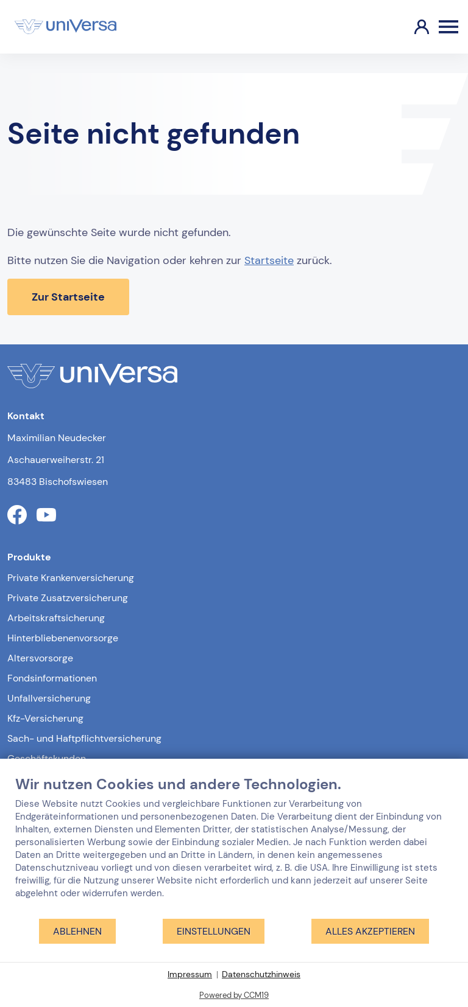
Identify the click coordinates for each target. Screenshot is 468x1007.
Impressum (190, 974)
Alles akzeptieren (370, 931)
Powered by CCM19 (234, 995)
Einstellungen (213, 931)
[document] (234, 846)
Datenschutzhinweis (261, 974)
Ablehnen (77, 931)
